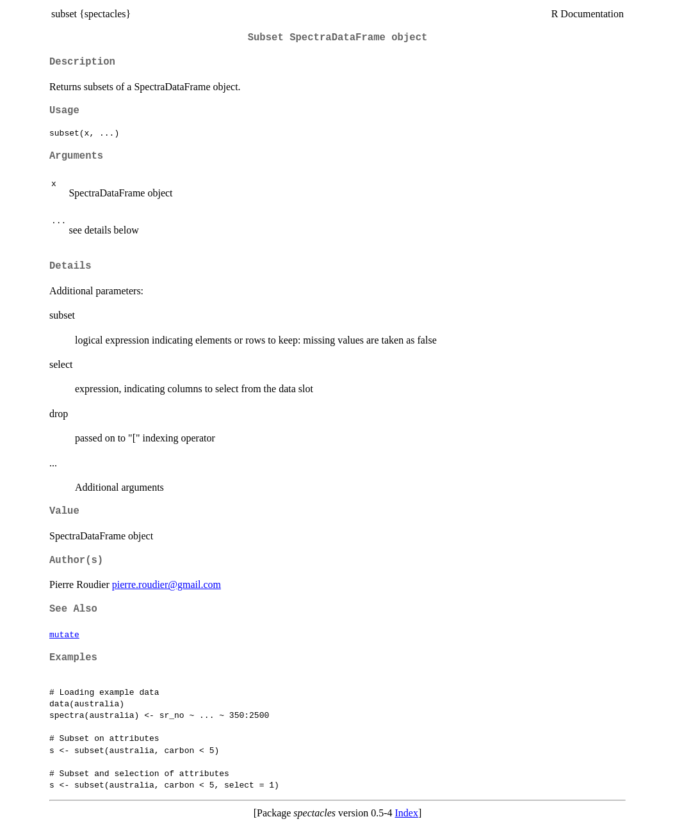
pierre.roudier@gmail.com (166, 584)
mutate (64, 634)
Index (406, 812)
